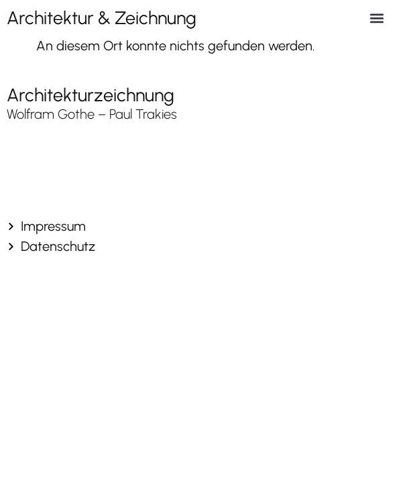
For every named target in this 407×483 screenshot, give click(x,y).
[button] (377, 18)
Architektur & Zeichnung (101, 18)
